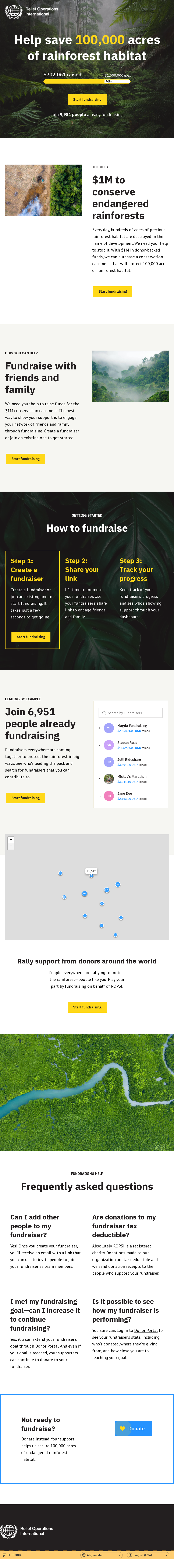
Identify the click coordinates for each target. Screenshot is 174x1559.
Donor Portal (47, 1346)
